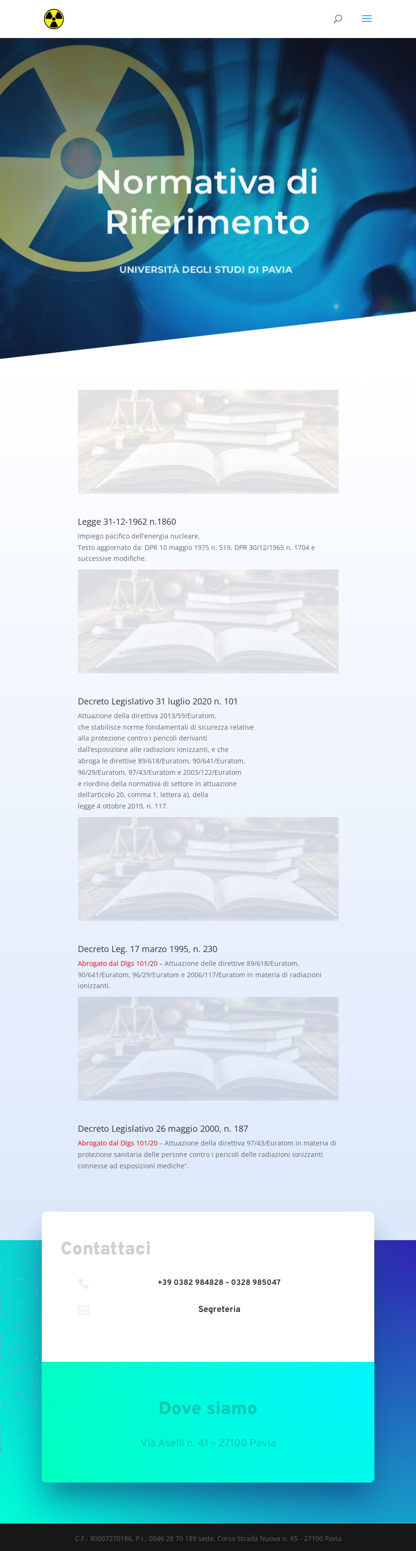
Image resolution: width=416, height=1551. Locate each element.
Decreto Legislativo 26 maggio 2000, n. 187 (163, 1128)
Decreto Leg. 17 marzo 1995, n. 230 (147, 948)
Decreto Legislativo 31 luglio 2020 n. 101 (158, 701)
